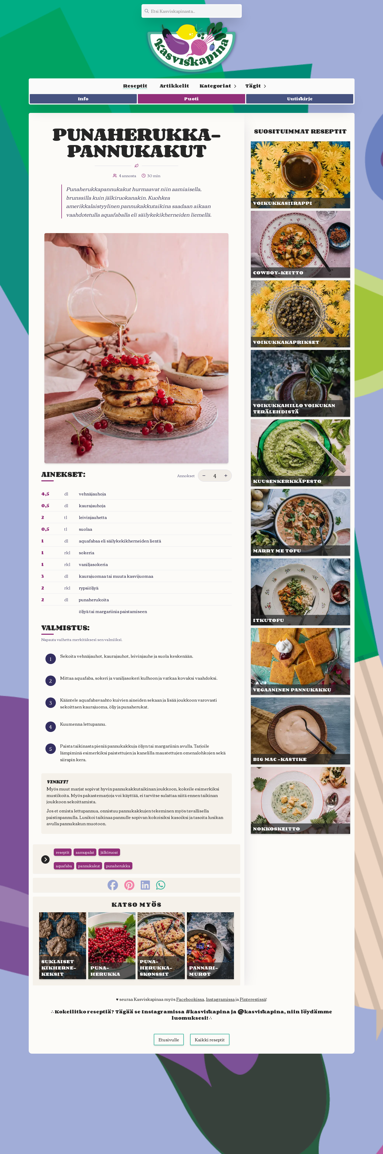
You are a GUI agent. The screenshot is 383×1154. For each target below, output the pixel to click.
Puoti (191, 98)
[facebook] (113, 885)
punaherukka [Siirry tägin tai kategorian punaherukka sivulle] (118, 865)
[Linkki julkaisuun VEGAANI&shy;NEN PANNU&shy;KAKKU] (300, 661)
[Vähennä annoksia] (204, 475)
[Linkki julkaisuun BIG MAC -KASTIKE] (300, 730)
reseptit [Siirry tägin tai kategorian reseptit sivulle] (62, 852)
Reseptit (135, 86)
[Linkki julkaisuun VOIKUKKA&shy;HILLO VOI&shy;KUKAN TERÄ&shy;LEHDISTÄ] (300, 383)
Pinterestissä (253, 999)
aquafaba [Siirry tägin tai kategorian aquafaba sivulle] (64, 865)
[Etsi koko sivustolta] (192, 11)
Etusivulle (168, 1039)
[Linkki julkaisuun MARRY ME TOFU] (300, 522)
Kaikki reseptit (210, 1039)
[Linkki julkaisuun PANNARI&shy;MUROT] (210, 945)
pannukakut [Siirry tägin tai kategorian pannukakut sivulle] (89, 865)
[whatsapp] (160, 885)
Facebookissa (190, 999)
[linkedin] (145, 885)
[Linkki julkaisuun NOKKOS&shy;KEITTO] (300, 800)
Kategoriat (218, 86)
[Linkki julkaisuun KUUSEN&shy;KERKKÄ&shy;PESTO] (300, 452)
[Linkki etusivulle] (192, 47)
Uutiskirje (300, 98)
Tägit (256, 86)
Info (83, 98)
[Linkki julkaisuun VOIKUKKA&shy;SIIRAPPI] (300, 174)
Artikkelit (174, 86)
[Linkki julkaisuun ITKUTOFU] (300, 591)
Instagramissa (220, 999)
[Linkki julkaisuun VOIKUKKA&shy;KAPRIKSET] (300, 313)
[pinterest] (129, 885)
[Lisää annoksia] (226, 475)
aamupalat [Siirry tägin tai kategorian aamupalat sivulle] (85, 852)
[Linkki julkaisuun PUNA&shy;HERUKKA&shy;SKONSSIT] (161, 945)
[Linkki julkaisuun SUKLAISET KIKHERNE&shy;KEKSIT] (62, 945)
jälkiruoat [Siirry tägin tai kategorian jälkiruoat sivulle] (109, 852)
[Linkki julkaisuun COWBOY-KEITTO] (300, 244)
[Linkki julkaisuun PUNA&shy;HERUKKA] (111, 945)
